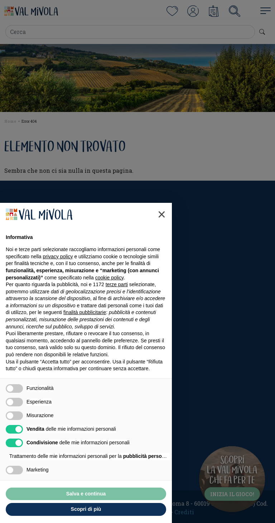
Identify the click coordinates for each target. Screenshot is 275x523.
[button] (161, 214)
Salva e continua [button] (86, 494)
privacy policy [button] (58, 256)
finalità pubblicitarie (84, 312)
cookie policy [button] (109, 277)
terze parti (117, 284)
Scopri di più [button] (86, 509)
